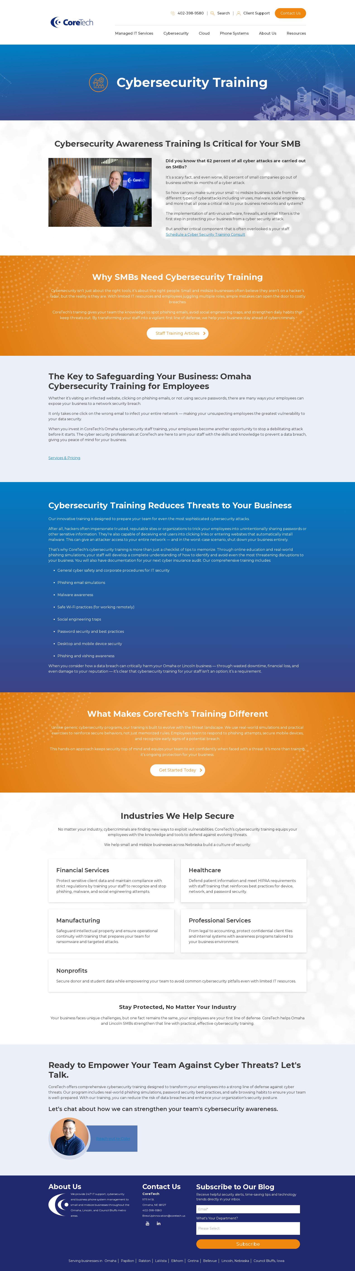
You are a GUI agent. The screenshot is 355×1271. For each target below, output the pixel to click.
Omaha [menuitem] (110, 1249)
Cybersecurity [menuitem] (176, 33)
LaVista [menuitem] (161, 1249)
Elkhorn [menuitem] (177, 1249)
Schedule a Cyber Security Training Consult (205, 234)
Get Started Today (177, 758)
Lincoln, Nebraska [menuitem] (235, 1249)
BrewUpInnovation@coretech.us (163, 1204)
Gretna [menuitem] (193, 1249)
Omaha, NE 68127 (154, 1193)
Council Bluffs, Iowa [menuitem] (269, 1249)
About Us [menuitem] (268, 33)
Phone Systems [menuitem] (234, 33)
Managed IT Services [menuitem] (134, 33)
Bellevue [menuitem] (210, 1249)
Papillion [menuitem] (127, 1249)
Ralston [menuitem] (145, 1249)
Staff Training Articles (177, 333)
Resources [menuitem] (297, 33)
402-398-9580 (152, 1198)
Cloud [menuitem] (204, 33)
